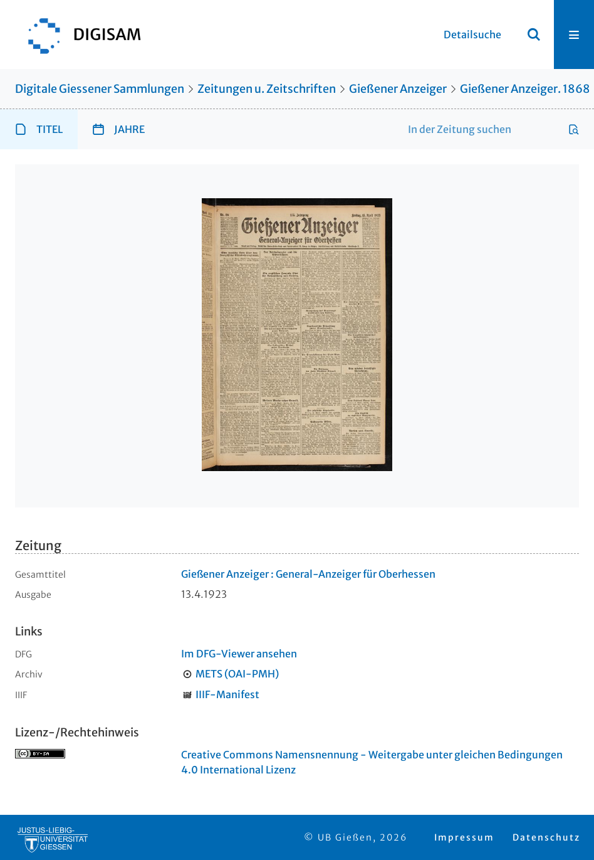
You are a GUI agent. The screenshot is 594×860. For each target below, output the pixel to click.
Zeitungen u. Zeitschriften (266, 89)
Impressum (464, 837)
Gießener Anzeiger (398, 89)
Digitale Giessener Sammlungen (99, 89)
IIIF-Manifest (227, 694)
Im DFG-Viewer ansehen (239, 653)
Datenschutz (546, 837)
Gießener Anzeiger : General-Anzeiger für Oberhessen (308, 574)
